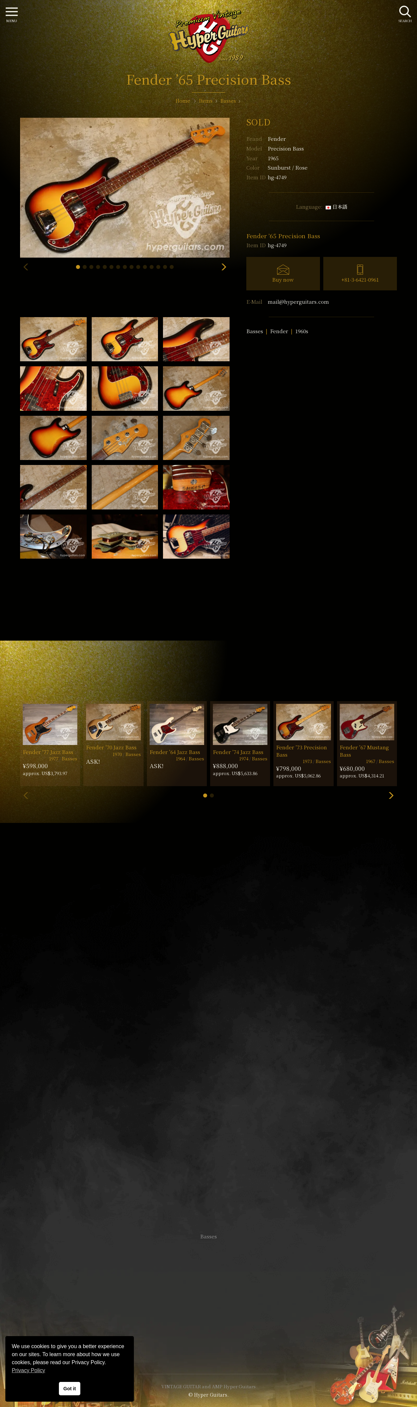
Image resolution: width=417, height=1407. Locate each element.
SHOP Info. (208, 1036)
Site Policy (208, 1348)
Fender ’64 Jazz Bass (175, 751)
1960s (301, 331)
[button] (78, 267)
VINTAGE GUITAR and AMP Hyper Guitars (208, 1386)
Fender (277, 138)
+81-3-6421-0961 (360, 279)
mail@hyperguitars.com (298, 301)
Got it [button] (69, 1388)
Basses (254, 331)
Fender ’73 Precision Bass (301, 751)
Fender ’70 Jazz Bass (111, 747)
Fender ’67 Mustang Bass (364, 751)
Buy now (283, 279)
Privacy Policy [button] (28, 1370)
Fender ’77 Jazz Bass (48, 751)
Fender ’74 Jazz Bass (238, 751)
